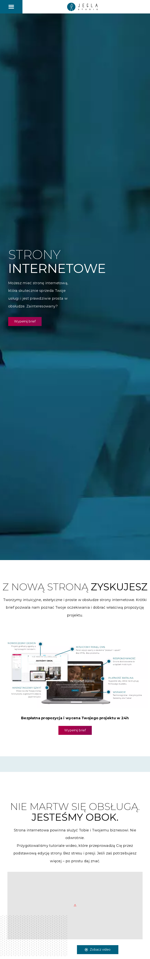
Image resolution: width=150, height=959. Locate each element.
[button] (11, 6)
